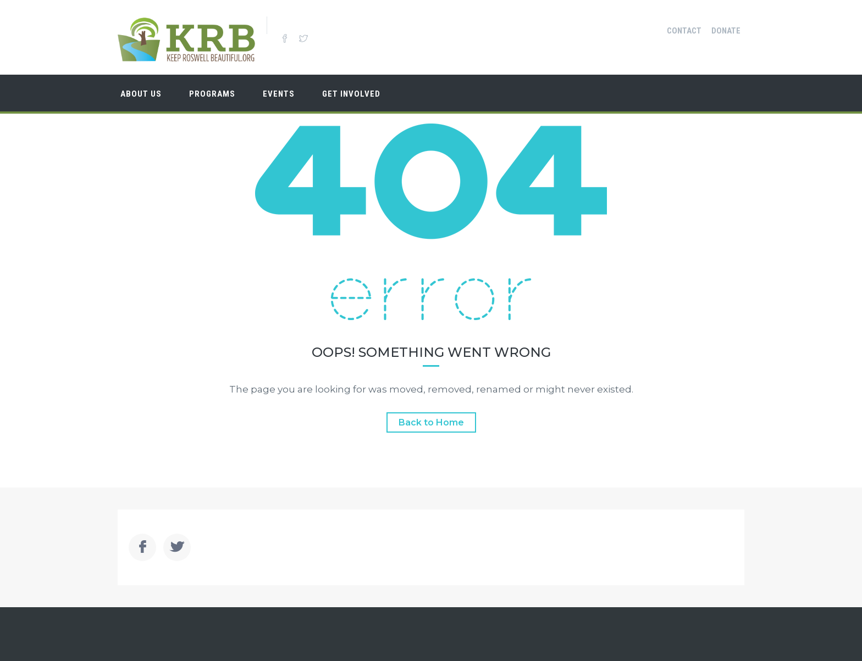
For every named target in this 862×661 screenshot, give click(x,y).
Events (279, 94)
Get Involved (351, 94)
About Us (141, 94)
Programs (212, 94)
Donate (726, 31)
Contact (684, 31)
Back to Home (431, 422)
